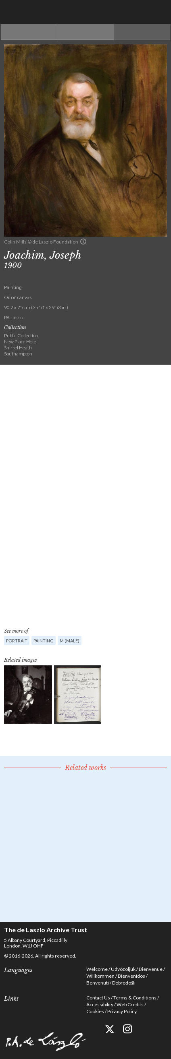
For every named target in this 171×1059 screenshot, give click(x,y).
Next (142, 32)
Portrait (16, 640)
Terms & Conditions (134, 998)
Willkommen (100, 976)
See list (85, 32)
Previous (29, 32)
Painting (43, 640)
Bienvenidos (131, 976)
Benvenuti (97, 983)
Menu (159, 12)
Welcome (97, 969)
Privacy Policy (122, 1011)
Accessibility (99, 1004)
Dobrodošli (124, 983)
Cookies (95, 1011)
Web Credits (130, 1004)
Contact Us (98, 998)
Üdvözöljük (123, 969)
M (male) (69, 640)
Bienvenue (151, 969)
